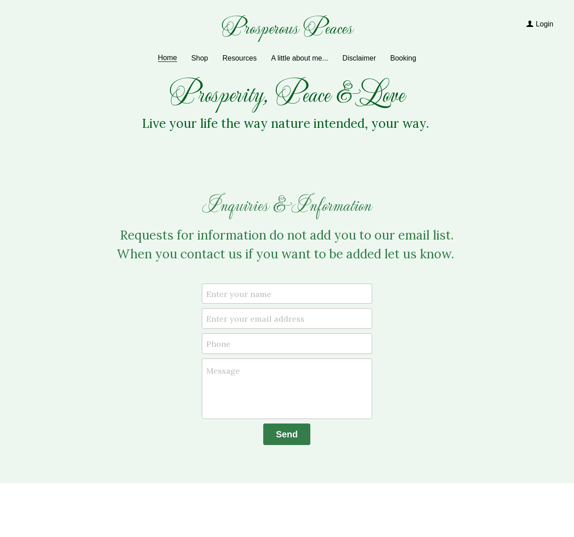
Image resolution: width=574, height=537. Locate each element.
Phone (218, 343)
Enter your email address (255, 319)
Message (223, 371)
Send (287, 434)
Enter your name (238, 293)
